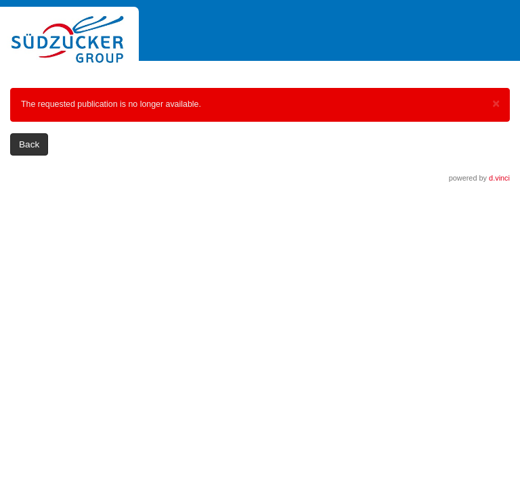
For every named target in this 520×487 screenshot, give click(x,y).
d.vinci (499, 178)
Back (29, 144)
